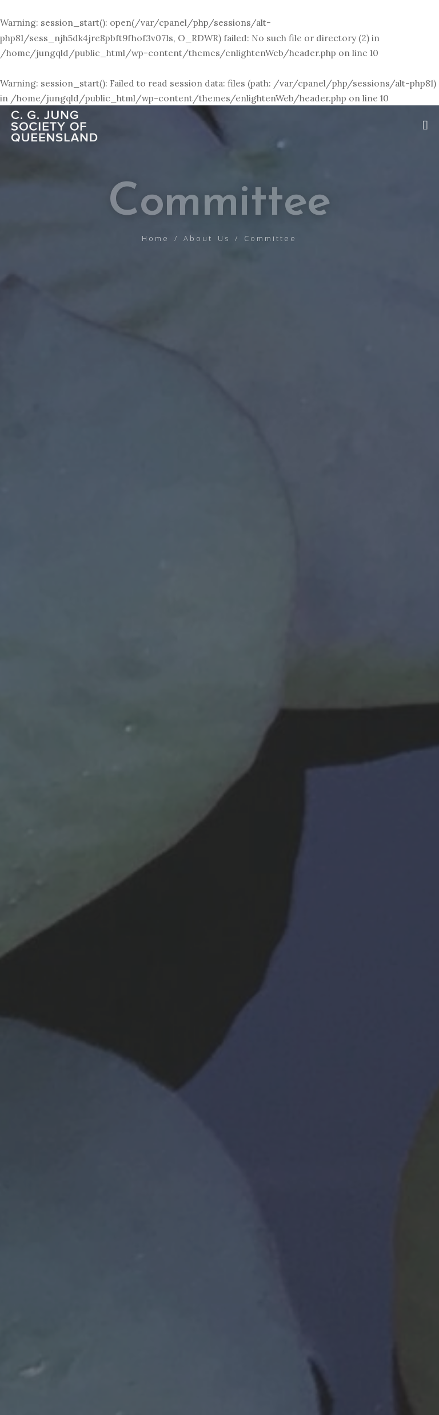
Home (155, 238)
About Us (206, 238)
